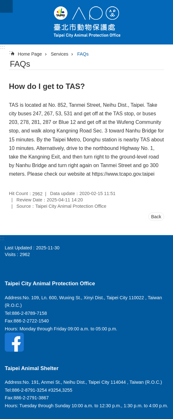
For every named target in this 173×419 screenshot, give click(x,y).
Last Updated (18, 247)
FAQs (83, 54)
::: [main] (11, 52)
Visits (10, 254)
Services (59, 54)
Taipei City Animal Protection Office (86, 22)
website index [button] (6, 6)
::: (2, 47)
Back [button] (156, 216)
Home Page (30, 54)
